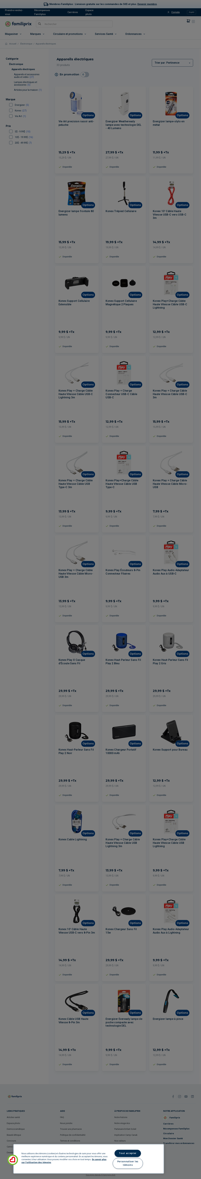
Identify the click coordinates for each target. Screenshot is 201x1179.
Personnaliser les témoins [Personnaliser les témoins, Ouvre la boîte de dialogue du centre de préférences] (127, 1163)
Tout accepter (127, 1153)
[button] (12, 1160)
